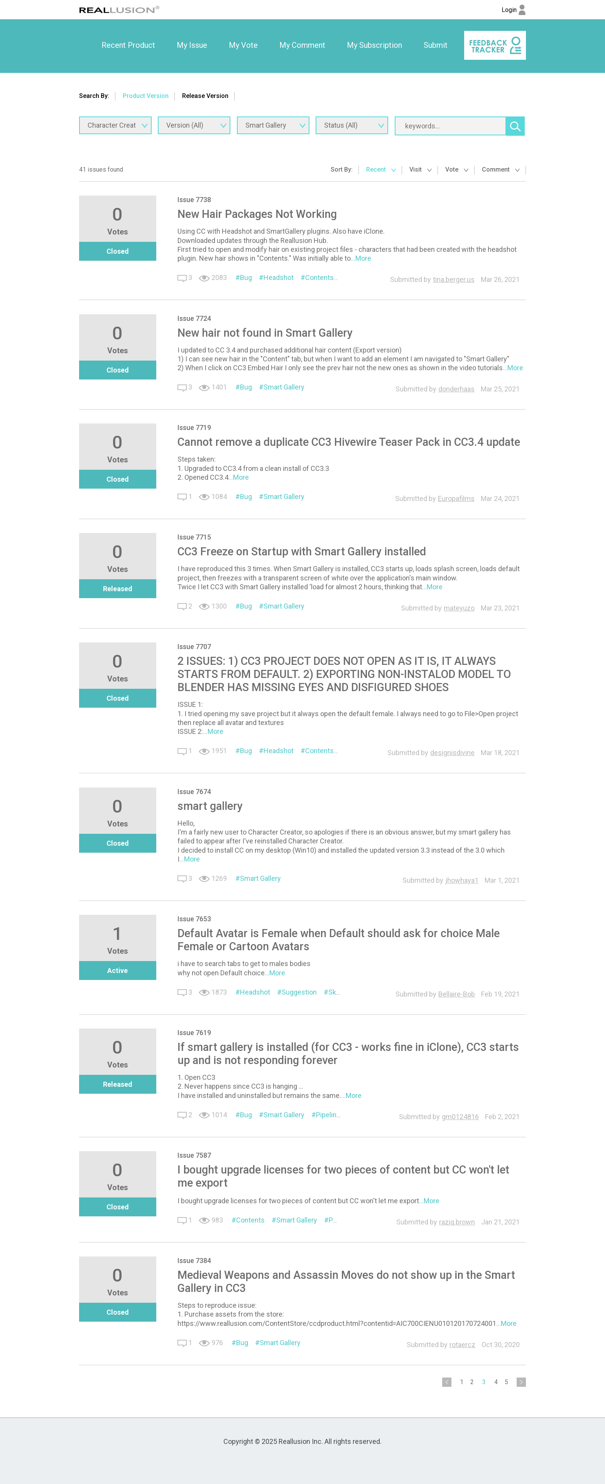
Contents (319, 277)
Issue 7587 (194, 1155)
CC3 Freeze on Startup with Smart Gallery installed (301, 551)
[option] (128, 45)
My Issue (192, 45)
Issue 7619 (194, 1033)
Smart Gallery (284, 387)
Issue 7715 (194, 537)
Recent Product (128, 45)
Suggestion (299, 992)
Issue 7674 (194, 792)
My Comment (302, 45)
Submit (436, 45)
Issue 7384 (194, 1260)
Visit (420, 169)
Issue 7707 (194, 647)
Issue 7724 (194, 318)
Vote (456, 169)
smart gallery (210, 806)
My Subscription (374, 45)
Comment (501, 169)
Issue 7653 (194, 919)
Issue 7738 (194, 200)
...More (361, 258)
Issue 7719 (194, 427)
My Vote (243, 45)
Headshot (279, 277)
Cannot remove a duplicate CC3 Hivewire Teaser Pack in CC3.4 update (348, 442)
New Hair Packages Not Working (257, 214)
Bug (246, 277)
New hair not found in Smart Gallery (265, 332)
